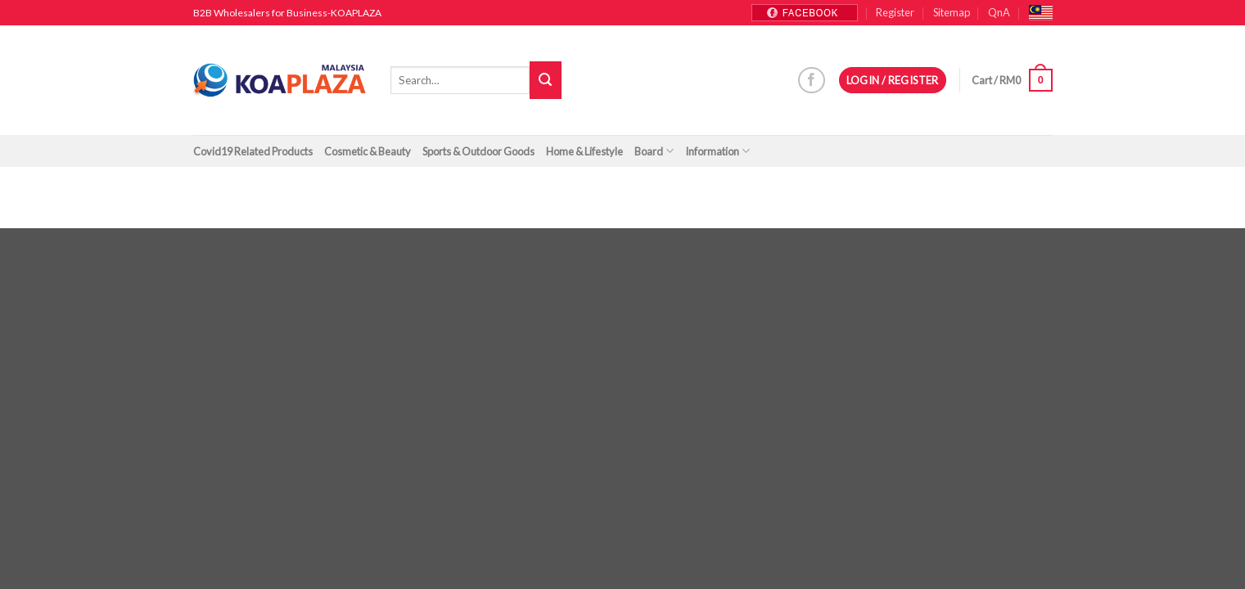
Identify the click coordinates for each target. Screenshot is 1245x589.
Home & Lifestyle (584, 151)
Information (717, 151)
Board (654, 151)
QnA (999, 12)
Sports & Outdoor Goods (478, 151)
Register (895, 12)
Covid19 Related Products (253, 151)
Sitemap (951, 12)
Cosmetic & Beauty (367, 151)
